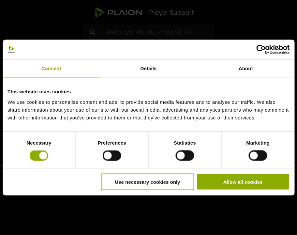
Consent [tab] (51, 68)
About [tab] (246, 68)
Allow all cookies (243, 181)
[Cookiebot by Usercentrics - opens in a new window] (261, 50)
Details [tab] (149, 68)
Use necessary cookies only (147, 181)
